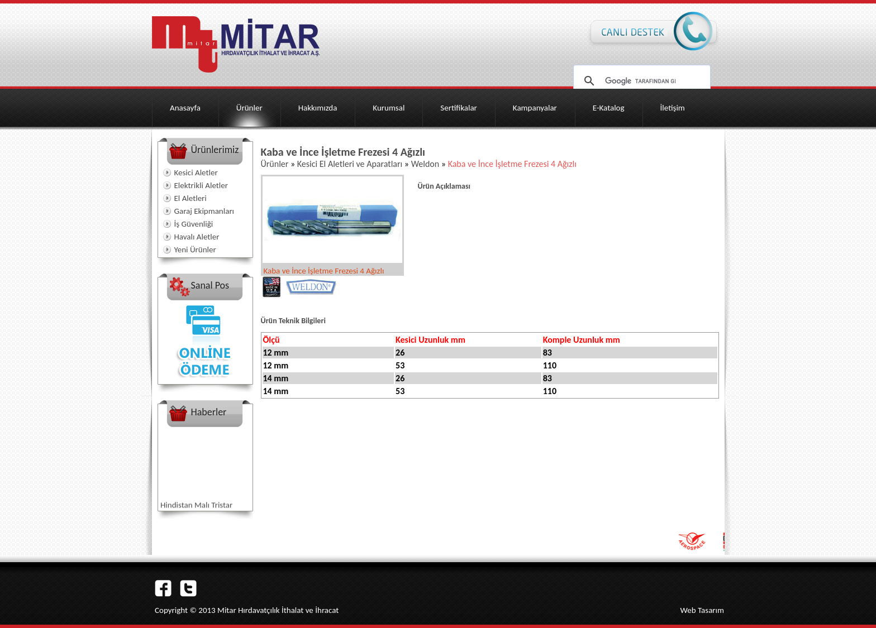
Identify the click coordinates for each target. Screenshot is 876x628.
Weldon (425, 164)
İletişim (672, 108)
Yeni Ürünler (195, 250)
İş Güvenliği (193, 224)
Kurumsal (388, 108)
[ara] (640, 81)
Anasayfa (185, 108)
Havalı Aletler (197, 237)
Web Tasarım (702, 610)
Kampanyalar (535, 108)
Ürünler (249, 108)
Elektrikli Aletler (201, 185)
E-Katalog (609, 108)
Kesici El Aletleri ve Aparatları (349, 164)
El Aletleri (190, 198)
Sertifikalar (458, 108)
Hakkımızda (317, 108)
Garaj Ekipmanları (204, 211)
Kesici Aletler (196, 172)
